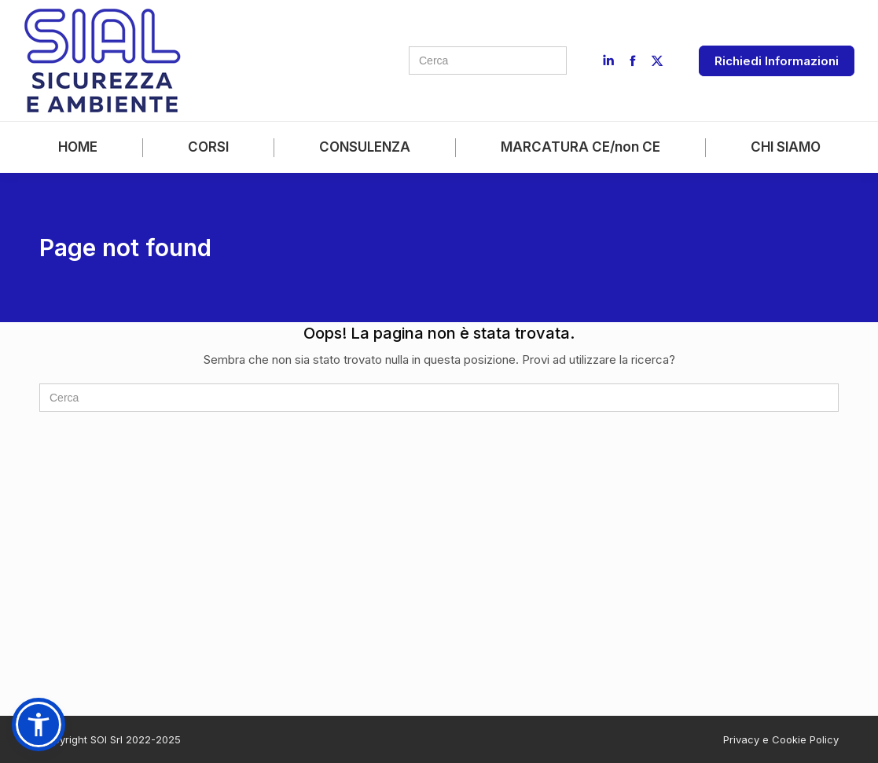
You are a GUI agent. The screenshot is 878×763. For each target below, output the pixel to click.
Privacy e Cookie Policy (781, 739)
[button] (38, 724)
